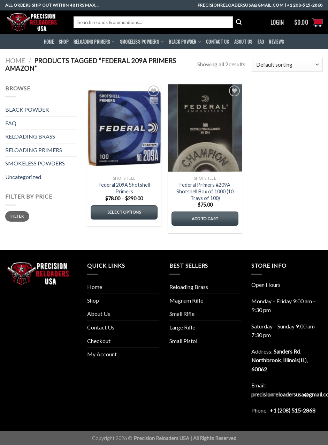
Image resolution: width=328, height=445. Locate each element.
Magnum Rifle (186, 300)
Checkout (98, 341)
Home (15, 61)
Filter (17, 216)
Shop (64, 41)
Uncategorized (23, 176)
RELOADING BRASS (30, 136)
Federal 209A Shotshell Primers (124, 188)
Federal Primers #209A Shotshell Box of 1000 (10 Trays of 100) (205, 191)
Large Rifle (182, 327)
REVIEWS (276, 41)
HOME (49, 41)
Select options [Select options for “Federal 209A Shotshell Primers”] (124, 212)
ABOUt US (243, 41)
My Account (102, 354)
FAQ (261, 41)
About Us (98, 313)
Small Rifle (181, 313)
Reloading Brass (188, 286)
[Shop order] (287, 65)
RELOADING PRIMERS (94, 41)
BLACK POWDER (185, 41)
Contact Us (100, 327)
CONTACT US (217, 41)
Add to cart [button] (205, 218)
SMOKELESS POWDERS (142, 41)
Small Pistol (183, 341)
